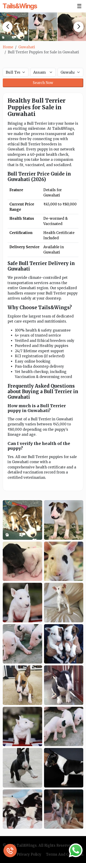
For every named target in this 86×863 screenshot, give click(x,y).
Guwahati (26, 47)
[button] (7, 27)
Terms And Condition (64, 854)
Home (8, 47)
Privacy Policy (29, 854)
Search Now (43, 83)
